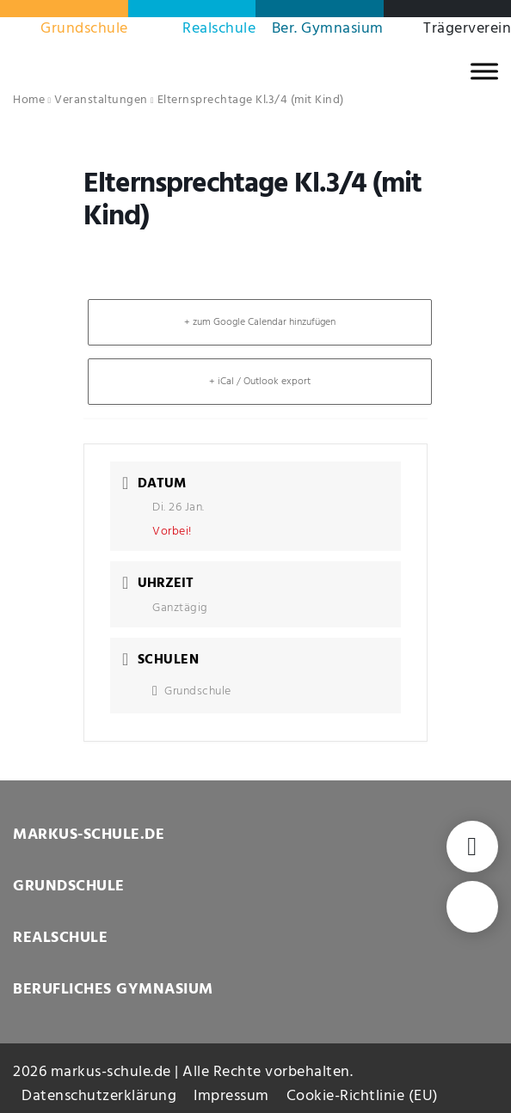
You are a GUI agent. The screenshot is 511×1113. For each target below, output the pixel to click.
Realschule (219, 28)
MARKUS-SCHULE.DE (88, 835)
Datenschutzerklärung (99, 1096)
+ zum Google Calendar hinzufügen (260, 322)
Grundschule (84, 28)
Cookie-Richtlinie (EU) (362, 1096)
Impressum (231, 1096)
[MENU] (484, 71)
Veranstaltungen (101, 100)
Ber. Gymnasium (328, 28)
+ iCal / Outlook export (260, 381)
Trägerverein (467, 28)
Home (29, 100)
